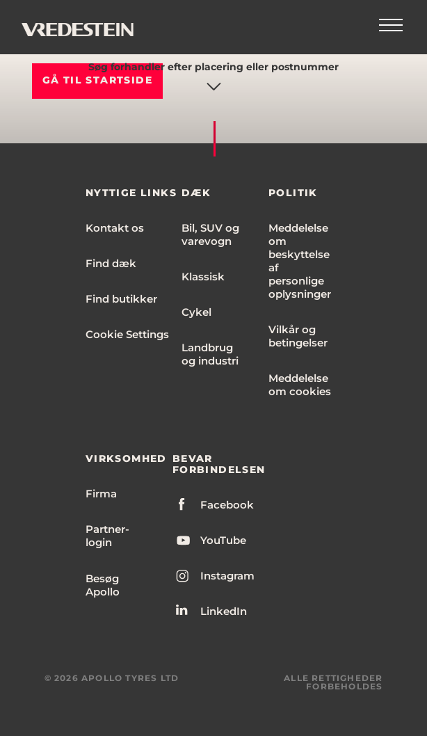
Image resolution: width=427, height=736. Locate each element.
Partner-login (107, 535)
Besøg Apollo (103, 585)
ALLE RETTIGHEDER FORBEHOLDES (333, 682)
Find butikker (121, 298)
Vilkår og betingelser (298, 336)
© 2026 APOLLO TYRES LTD (112, 678)
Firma (101, 493)
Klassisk (203, 276)
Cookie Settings (127, 334)
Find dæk (111, 263)
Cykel (196, 312)
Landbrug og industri (210, 354)
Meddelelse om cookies (299, 384)
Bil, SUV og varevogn (210, 234)
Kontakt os (115, 227)
